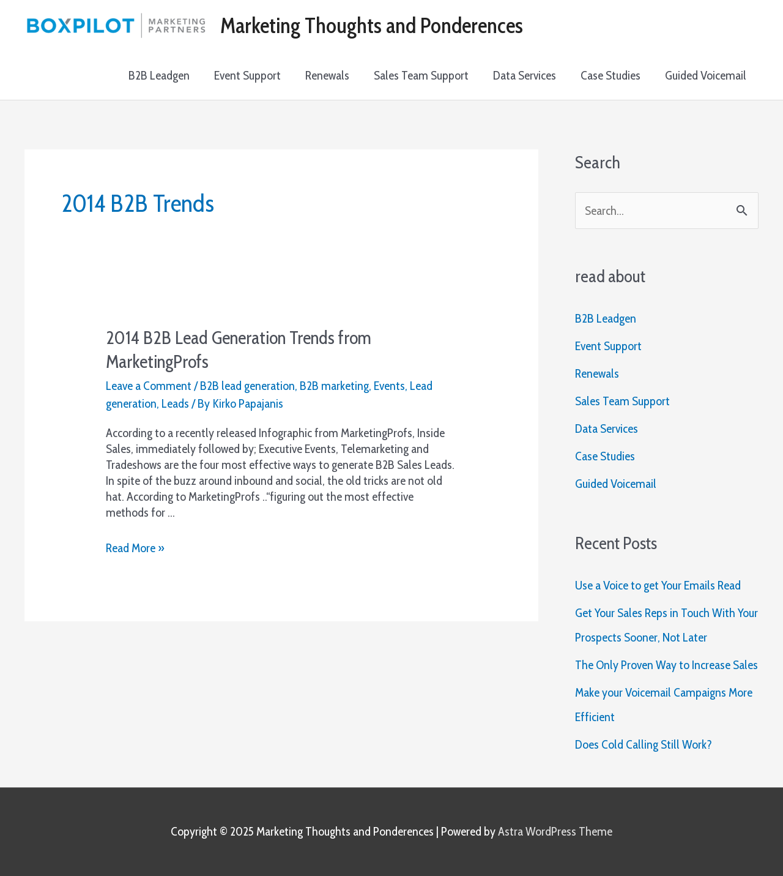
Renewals (327, 75)
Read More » (135, 548)
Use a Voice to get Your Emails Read (658, 585)
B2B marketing (334, 385)
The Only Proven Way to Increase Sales (666, 664)
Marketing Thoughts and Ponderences (371, 25)
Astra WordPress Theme (555, 831)
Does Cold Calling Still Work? (643, 744)
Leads (175, 403)
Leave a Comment (148, 385)
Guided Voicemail (705, 75)
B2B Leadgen (159, 75)
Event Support (247, 75)
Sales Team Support (421, 75)
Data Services (524, 75)
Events (389, 385)
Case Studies (610, 75)
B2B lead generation (247, 385)
